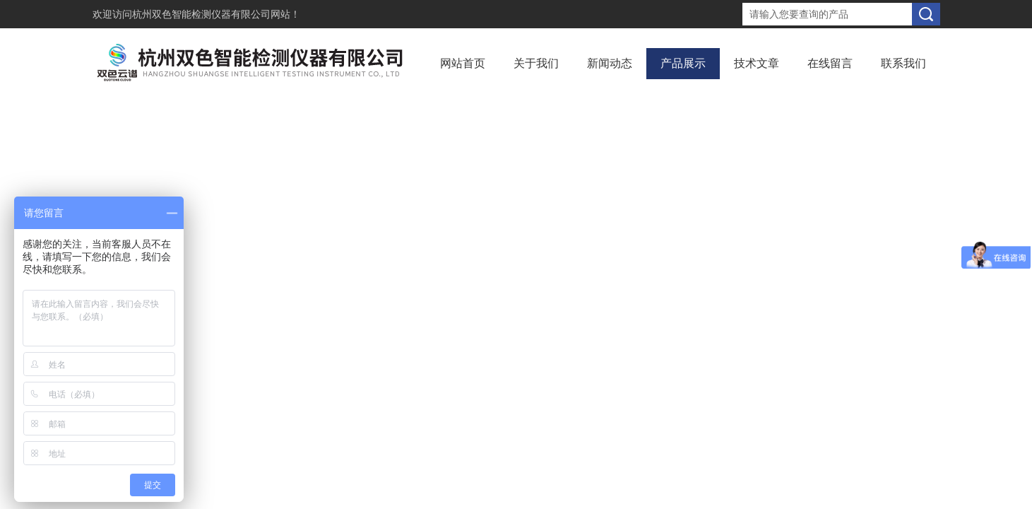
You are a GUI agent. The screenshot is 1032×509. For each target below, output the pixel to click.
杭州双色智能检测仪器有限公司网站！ (216, 14)
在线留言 (830, 63)
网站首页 (462, 63)
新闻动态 (609, 63)
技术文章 (756, 63)
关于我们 (536, 63)
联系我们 (903, 63)
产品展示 (683, 63)
